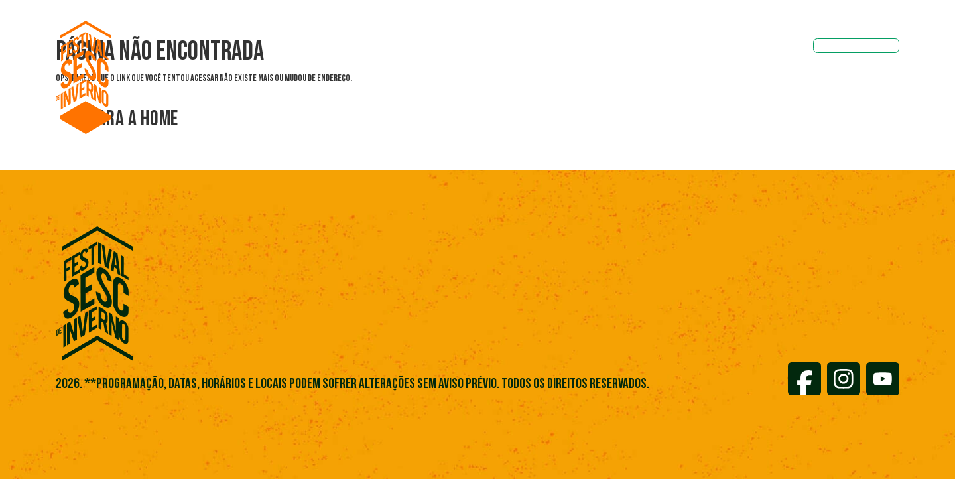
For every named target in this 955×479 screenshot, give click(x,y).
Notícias (523, 47)
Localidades (595, 47)
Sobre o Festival (441, 47)
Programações (345, 47)
